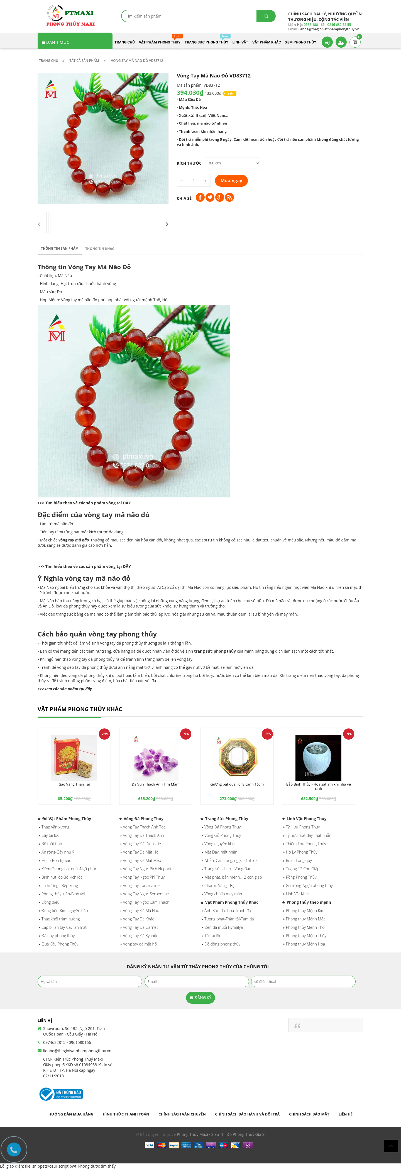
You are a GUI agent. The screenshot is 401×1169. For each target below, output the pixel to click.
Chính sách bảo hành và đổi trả (247, 1114)
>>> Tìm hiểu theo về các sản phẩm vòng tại (80, 502)
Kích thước (189, 163)
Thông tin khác (99, 248)
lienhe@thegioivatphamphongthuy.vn (77, 1050)
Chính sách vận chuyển (182, 1114)
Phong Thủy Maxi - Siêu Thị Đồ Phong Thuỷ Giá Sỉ (221, 1134)
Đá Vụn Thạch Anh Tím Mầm (155, 784)
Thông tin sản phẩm (60, 248)
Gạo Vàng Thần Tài (74, 784)
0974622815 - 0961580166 (67, 1042)
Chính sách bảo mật (309, 1114)
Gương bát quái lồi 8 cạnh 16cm (237, 784)
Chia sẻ (184, 198)
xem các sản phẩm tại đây (68, 688)
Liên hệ (346, 1114)
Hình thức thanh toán (126, 1114)
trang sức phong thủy (215, 651)
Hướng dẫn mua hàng (70, 1114)
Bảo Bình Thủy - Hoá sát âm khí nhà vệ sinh (318, 786)
